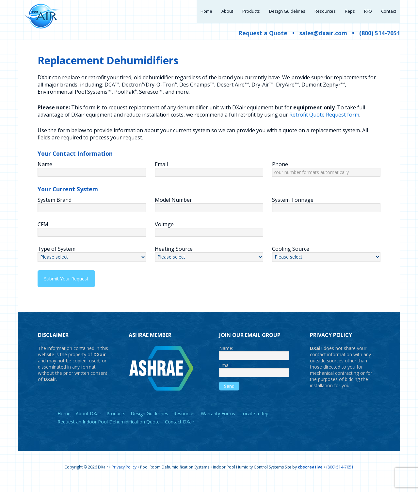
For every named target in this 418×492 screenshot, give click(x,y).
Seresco (151, 100)
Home (64, 423)
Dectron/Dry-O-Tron (149, 93)
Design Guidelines (149, 423)
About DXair (88, 423)
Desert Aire (233, 93)
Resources (184, 423)
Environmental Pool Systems (75, 100)
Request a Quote (262, 42)
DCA (111, 93)
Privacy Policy (124, 476)
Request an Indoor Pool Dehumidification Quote (108, 431)
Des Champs (196, 93)
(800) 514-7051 (379, 42)
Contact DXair (179, 431)
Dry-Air (262, 93)
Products (115, 423)
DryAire (287, 93)
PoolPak (125, 100)
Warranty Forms (218, 423)
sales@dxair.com (323, 42)
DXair (42, 16)
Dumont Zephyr (323, 93)
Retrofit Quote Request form (324, 123)
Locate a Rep (254, 423)
